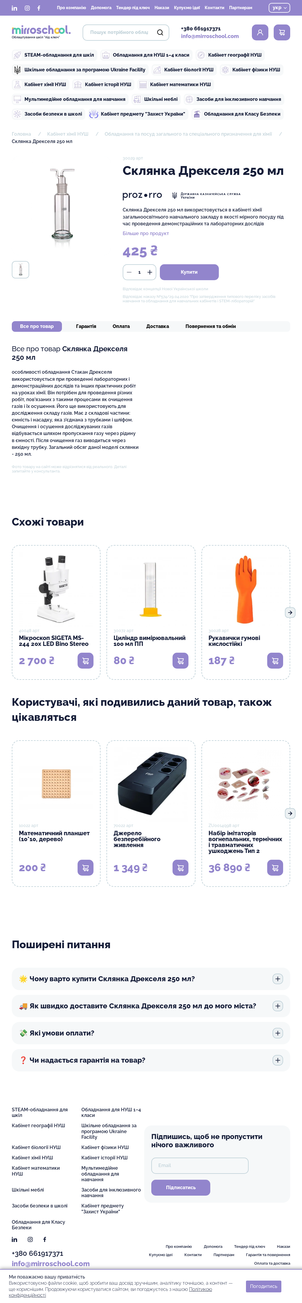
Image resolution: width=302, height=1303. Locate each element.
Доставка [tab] (157, 326)
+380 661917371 (201, 28)
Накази (162, 7)
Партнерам (240, 7)
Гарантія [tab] (86, 326)
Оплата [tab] (121, 326)
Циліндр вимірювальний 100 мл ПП (150, 640)
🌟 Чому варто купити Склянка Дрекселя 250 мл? (151, 979)
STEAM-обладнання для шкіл (53, 55)
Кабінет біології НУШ (183, 69)
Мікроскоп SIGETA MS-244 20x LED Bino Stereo (53, 640)
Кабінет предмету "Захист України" (137, 114)
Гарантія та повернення (268, 1255)
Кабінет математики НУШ (175, 84)
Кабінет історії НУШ (102, 84)
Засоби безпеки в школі (47, 114)
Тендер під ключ (133, 7)
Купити (189, 272)
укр (280, 7)
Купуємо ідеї (187, 7)
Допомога (101, 7)
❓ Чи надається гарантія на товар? (151, 1060)
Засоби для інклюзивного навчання (233, 99)
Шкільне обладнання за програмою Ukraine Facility (79, 69)
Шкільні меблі (155, 99)
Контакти (214, 7)
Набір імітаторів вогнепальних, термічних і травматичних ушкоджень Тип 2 (245, 842)
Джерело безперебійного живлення (137, 839)
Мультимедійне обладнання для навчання (69, 99)
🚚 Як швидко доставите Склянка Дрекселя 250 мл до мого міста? (151, 1006)
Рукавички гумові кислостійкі (234, 640)
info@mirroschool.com (210, 36)
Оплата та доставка (272, 1263)
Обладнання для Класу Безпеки (236, 114)
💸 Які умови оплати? (151, 1033)
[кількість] (139, 272)
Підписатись (181, 1187)
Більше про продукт (146, 233)
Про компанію (71, 7)
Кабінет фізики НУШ (250, 69)
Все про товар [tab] (37, 326)
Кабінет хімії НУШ (39, 84)
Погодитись (263, 1286)
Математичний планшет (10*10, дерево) (54, 836)
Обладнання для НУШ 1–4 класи (145, 55)
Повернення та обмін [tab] (211, 326)
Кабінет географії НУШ (229, 55)
